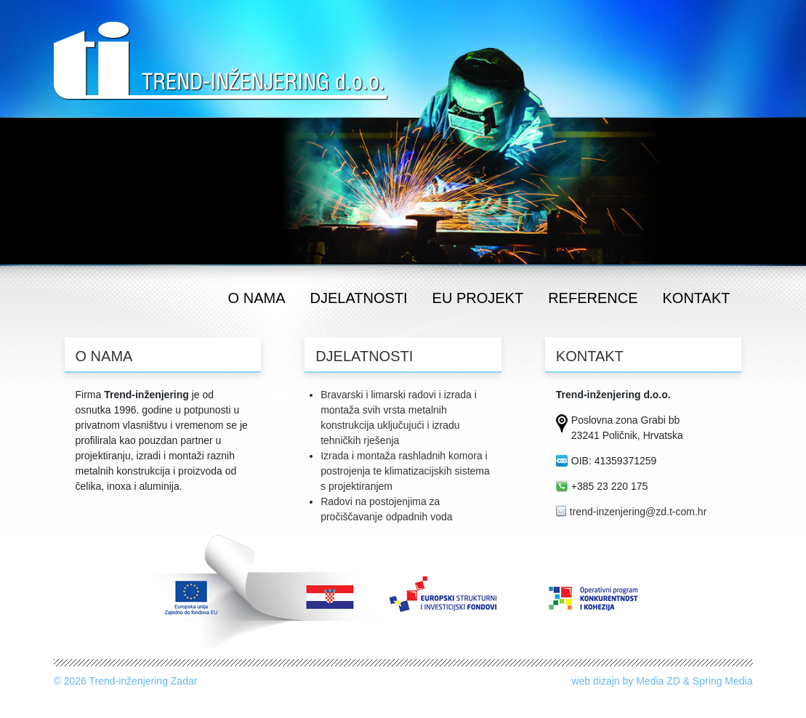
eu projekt (478, 298)
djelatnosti (359, 298)
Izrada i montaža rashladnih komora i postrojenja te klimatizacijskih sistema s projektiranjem (405, 471)
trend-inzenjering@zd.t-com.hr (638, 511)
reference (592, 298)
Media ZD (658, 681)
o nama (257, 298)
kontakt (696, 298)
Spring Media (723, 681)
